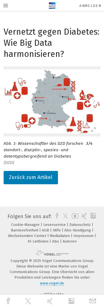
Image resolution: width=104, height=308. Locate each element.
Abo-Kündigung (78, 230)
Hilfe (57, 230)
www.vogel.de (52, 283)
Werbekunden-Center (27, 235)
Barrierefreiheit (25, 230)
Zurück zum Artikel (30, 177)
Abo (56, 241)
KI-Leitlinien (39, 241)
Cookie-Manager (26, 224)
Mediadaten (60, 235)
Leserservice (55, 224)
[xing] (50, 301)
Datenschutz (80, 224)
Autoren (70, 241)
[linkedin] (72, 301)
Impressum (84, 235)
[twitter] (28, 301)
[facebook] (9, 301)
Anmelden (90, 5)
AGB (46, 230)
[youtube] (74, 216)
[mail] (93, 301)
